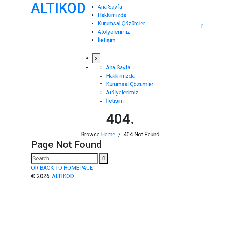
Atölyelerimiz (114, 32)
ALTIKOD (58, 8)
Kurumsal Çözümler (121, 23)
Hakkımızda (112, 15)
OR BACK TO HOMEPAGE (62, 168)
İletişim (106, 40)
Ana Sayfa (110, 6)
